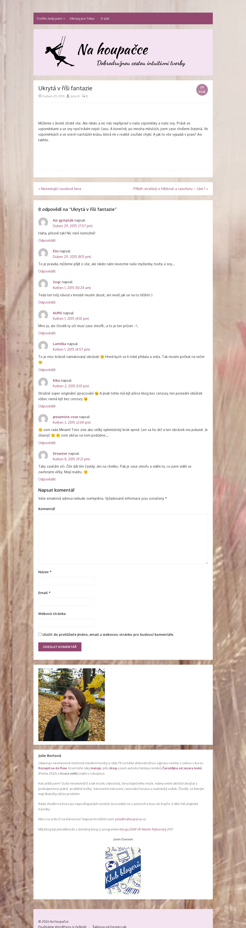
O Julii (105, 18)
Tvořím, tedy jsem (49, 18)
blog (113, 768)
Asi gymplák (63, 220)
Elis (56, 251)
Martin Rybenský (154, 829)
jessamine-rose (65, 417)
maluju (96, 768)
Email (44, 593)
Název (45, 572)
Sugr (57, 282)
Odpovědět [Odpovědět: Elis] (47, 271)
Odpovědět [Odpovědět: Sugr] (47, 302)
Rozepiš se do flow (52, 768)
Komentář (46, 509)
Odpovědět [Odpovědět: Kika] (47, 406)
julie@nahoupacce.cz (130, 819)
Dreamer (60, 453)
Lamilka (59, 344)
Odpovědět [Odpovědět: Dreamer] (47, 479)
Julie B (72, 96)
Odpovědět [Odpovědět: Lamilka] (47, 370)
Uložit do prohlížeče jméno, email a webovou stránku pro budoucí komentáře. (108, 634)
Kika (56, 380)
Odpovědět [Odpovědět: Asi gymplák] (47, 240)
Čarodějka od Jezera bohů (182, 768)
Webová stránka (52, 614)
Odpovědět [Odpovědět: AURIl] (47, 333)
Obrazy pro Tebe (82, 18)
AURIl (57, 313)
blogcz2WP (128, 829)
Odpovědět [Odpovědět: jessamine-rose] (47, 443)
